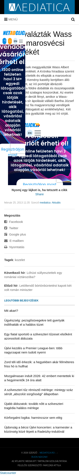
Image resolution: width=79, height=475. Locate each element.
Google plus (15, 234)
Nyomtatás (14, 247)
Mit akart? (11, 310)
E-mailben (14, 240)
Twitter (11, 228)
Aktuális (56, 202)
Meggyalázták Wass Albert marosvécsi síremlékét (38, 43)
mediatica (45, 202)
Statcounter (8, 473)
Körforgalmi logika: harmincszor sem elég (33, 417)
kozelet (20, 260)
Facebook (13, 221)
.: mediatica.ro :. (47, 453)
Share (39, 194)
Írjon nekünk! (39, 457)
